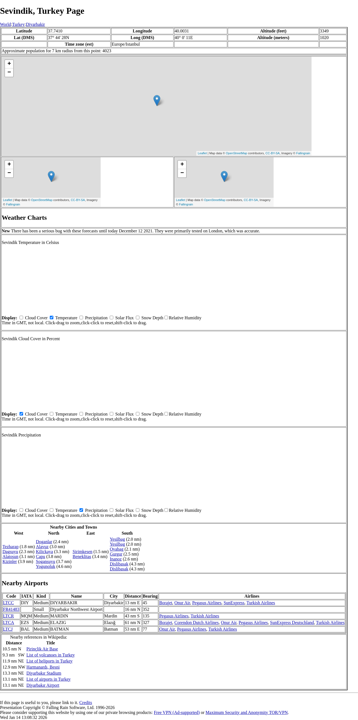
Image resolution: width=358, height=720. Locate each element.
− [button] (9, 72)
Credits (85, 702)
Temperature (66, 317)
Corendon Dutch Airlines (196, 622)
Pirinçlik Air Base (42, 649)
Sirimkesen (82, 551)
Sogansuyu (45, 561)
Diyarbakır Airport (42, 685)
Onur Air (182, 602)
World (5, 24)
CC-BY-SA (273, 153)
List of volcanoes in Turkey (50, 655)
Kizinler (9, 561)
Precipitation (96, 317)
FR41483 (11, 609)
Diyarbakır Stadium (43, 673)
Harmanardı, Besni (43, 667)
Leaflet (202, 153)
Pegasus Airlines (206, 602)
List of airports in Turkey (48, 679)
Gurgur (116, 554)
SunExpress (234, 602)
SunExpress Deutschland (292, 622)
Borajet (165, 602)
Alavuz (42, 546)
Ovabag (116, 549)
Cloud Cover (36, 317)
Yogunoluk (45, 566)
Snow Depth (152, 317)
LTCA (8, 622)
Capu (40, 556)
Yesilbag (117, 539)
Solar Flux (124, 317)
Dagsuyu (10, 551)
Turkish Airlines (260, 602)
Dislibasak (119, 564)
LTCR (8, 616)
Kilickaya (44, 551)
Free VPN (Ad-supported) (177, 712)
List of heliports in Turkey (49, 661)
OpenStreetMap (236, 153)
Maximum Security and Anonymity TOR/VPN (247, 712)
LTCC (8, 602)
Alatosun (10, 556)
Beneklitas (82, 556)
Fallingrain (303, 153)
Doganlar (44, 541)
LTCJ (8, 629)
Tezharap (10, 546)
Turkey (18, 24)
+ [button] (9, 64)
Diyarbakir (35, 24)
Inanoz (116, 559)
